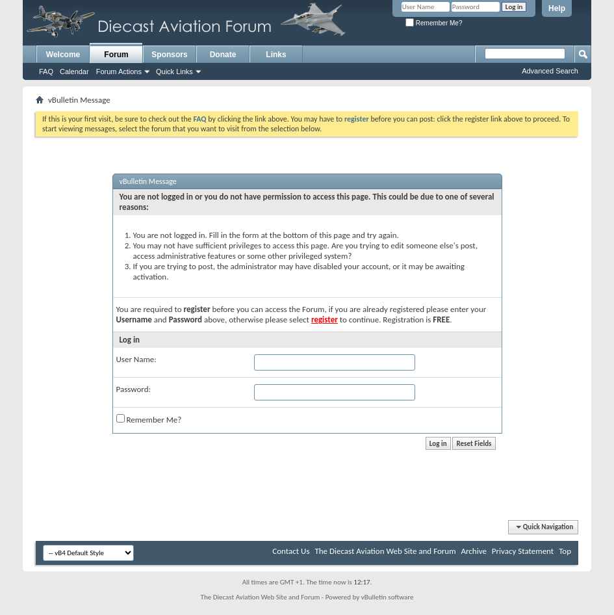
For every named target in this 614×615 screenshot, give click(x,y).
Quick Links (174, 71)
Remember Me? (433, 23)
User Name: (136, 359)
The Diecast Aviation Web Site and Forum (384, 551)
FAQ (46, 71)
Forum (116, 54)
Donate (223, 54)
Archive (473, 551)
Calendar (74, 71)
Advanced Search (550, 71)
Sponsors (169, 54)
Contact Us (290, 551)
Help (556, 8)
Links (276, 54)
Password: (133, 389)
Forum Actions (119, 71)
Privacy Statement (523, 551)
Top (565, 551)
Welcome (63, 54)
